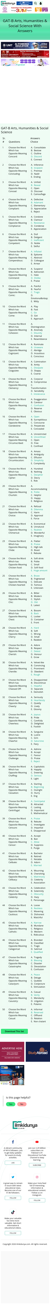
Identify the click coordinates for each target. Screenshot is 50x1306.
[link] (35, 3)
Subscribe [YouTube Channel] (37, 1165)
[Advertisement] (25, 94)
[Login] (40, 3)
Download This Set (14, 1031)
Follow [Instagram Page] (37, 1200)
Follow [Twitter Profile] (13, 1198)
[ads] (12, 1052)
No (21, 1104)
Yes (10, 1104)
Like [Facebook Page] (13, 1163)
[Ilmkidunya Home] (8, 3)
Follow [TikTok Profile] (13, 1233)
